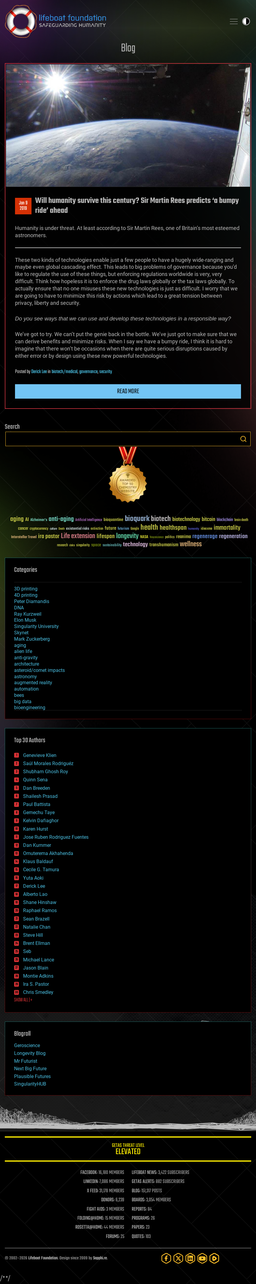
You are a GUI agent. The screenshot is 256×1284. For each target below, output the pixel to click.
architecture (26, 664)
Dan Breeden (36, 788)
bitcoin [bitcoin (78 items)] (208, 519)
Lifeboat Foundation (43, 1258)
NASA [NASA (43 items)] (144, 537)
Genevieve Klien (39, 755)
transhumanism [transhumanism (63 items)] (163, 545)
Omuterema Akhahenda (48, 853)
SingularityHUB (30, 1084)
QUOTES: (138, 1237)
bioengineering (29, 707)
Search (243, 439)
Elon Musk (25, 620)
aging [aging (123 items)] (17, 519)
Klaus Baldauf (38, 861)
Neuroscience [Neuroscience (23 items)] (157, 537)
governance (88, 372)
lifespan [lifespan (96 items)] (106, 536)
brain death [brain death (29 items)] (241, 520)
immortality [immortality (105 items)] (227, 528)
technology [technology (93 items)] (135, 544)
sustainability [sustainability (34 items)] (112, 546)
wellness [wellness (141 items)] (191, 544)
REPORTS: (139, 1209)
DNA (19, 608)
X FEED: (92, 1191)
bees (19, 695)
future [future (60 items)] (110, 528)
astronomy (25, 676)
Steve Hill (33, 935)
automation (26, 689)
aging (20, 645)
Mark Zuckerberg (32, 639)
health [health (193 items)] (149, 527)
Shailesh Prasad (40, 796)
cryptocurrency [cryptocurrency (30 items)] (39, 529)
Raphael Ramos (40, 910)
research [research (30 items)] (62, 545)
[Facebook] (166, 1258)
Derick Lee (39, 372)
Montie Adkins (38, 976)
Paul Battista (36, 804)
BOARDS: (138, 1200)
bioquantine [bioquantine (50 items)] (113, 519)
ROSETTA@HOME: (89, 1227)
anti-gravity (26, 657)
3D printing (26, 589)
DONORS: (108, 1200)
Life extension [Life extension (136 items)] (78, 536)
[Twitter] (178, 1258)
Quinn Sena (35, 780)
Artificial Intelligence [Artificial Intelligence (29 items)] (88, 520)
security (105, 372)
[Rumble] (214, 1258)
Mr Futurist (25, 1061)
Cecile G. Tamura (41, 869)
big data (23, 701)
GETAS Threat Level (128, 1150)
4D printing (26, 595)
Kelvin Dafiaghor (41, 820)
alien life (23, 651)
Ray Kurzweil (27, 614)
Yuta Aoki (33, 878)
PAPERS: (138, 1227)
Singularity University (36, 626)
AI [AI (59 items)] (27, 520)
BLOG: (136, 1191)
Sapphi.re (100, 1258)
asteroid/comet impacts (39, 670)
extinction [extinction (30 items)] (97, 529)
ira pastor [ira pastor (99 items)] (48, 536)
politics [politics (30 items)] (170, 537)
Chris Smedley (38, 992)
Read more (128, 391)
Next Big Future (30, 1068)
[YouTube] (202, 1258)
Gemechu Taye (39, 812)
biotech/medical (64, 372)
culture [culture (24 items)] (53, 529)
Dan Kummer (37, 845)
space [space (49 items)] (96, 544)
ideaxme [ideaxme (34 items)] (206, 529)
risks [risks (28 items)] (72, 545)
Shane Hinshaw (39, 902)
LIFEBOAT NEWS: (144, 1173)
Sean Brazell (36, 919)
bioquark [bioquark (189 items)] (137, 519)
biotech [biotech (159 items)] (161, 519)
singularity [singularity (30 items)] (83, 545)
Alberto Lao (35, 894)
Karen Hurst (35, 829)
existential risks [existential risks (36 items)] (77, 529)
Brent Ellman (36, 943)
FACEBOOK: (89, 1173)
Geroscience (27, 1045)
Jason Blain (35, 968)
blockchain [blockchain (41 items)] (225, 520)
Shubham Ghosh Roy (45, 771)
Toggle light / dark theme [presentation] (246, 21)
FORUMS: (113, 1237)
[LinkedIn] (190, 1258)
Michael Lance (38, 960)
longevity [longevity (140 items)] (127, 536)
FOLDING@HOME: (90, 1218)
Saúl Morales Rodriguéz (48, 763)
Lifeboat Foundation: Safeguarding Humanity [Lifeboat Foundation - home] (113, 21)
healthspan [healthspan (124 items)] (173, 528)
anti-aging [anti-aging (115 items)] (61, 519)
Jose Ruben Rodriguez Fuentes (56, 837)
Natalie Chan (36, 927)
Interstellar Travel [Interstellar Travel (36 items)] (24, 537)
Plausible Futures (32, 1076)
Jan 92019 (23, 206)
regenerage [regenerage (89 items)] (205, 536)
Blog (128, 48)
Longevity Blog (30, 1053)
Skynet (21, 633)
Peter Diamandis (31, 601)
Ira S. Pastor (36, 984)
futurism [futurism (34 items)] (123, 529)
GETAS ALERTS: (143, 1182)
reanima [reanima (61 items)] (183, 537)
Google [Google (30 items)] (135, 529)
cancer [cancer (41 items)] (23, 528)
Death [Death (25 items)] (62, 529)
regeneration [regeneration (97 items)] (233, 536)
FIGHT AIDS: (96, 1209)
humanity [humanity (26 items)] (193, 529)
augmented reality (33, 682)
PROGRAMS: (141, 1218)
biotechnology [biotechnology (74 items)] (186, 519)
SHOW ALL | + (23, 1000)
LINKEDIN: (90, 1182)
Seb (27, 951)
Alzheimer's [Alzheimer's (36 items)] (38, 520)
